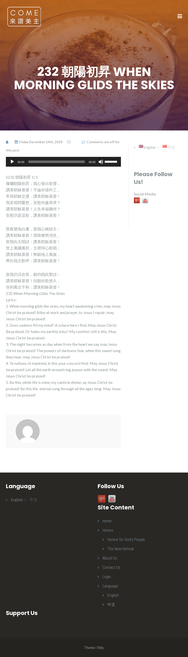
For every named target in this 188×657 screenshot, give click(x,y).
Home (107, 521)
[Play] (12, 161)
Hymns (108, 530)
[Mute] (100, 161)
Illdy (100, 647)
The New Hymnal (120, 549)
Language (110, 586)
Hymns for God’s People (126, 539)
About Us (110, 558)
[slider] (56, 162)
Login (107, 576)
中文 (111, 604)
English (113, 595)
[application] (63, 162)
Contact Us (111, 567)
